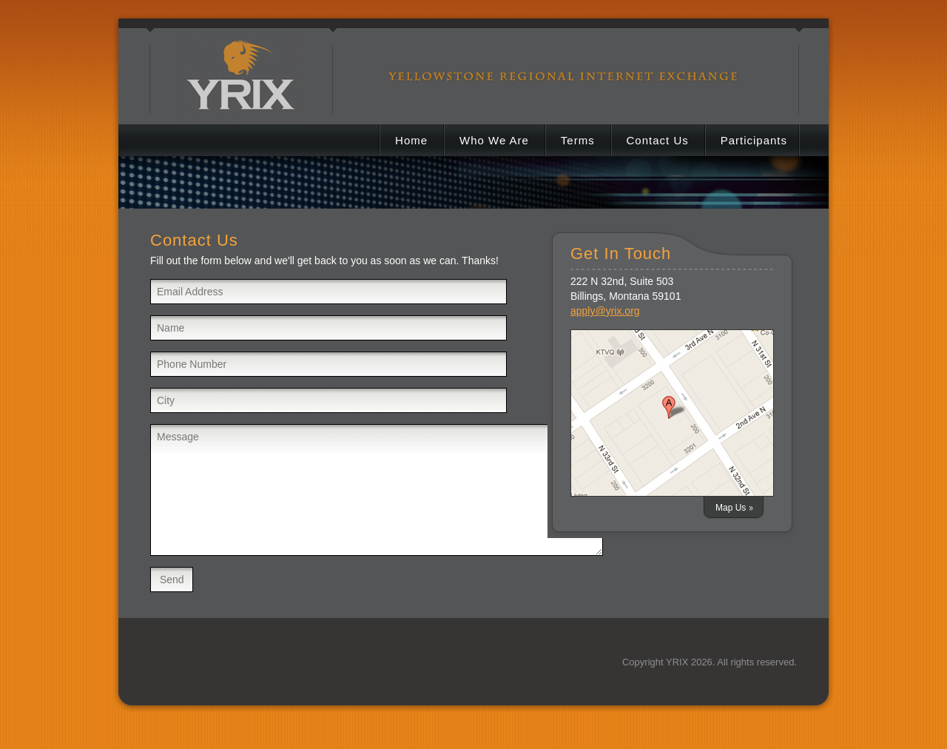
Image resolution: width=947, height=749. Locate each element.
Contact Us (658, 140)
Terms (578, 140)
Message (376, 490)
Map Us (730, 508)
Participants (754, 140)
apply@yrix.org (605, 311)
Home (411, 140)
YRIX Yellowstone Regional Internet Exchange (242, 63)
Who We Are (494, 140)
